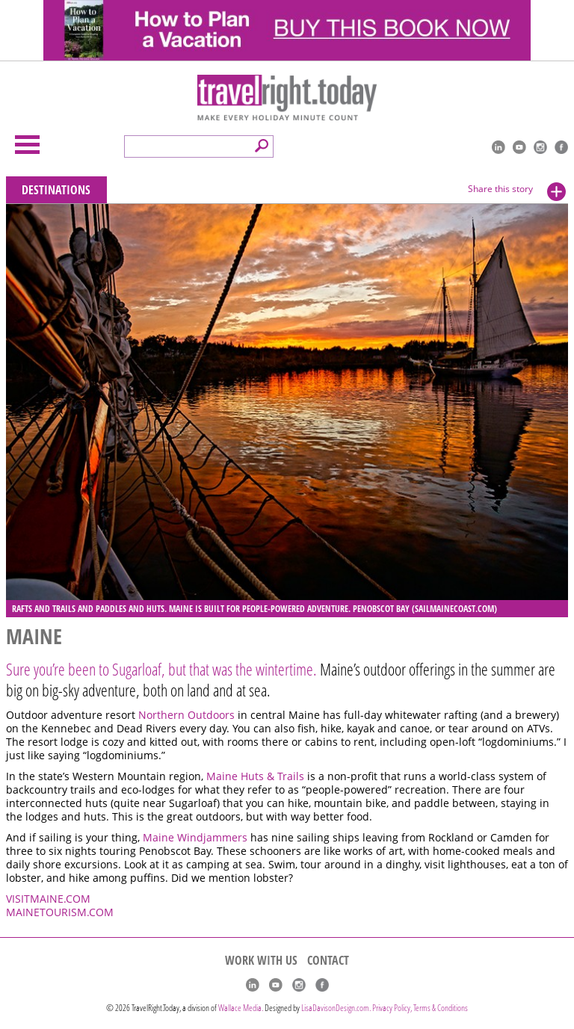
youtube (519, 147)
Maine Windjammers (196, 837)
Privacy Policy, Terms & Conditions (420, 1007)
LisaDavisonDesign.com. (336, 1007)
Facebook (561, 147)
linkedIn (498, 147)
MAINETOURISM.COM (60, 912)
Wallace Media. (240, 1007)
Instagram (540, 147)
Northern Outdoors (188, 715)
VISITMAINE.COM (48, 899)
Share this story (500, 188)
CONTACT (328, 960)
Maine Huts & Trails (256, 776)
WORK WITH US (261, 960)
